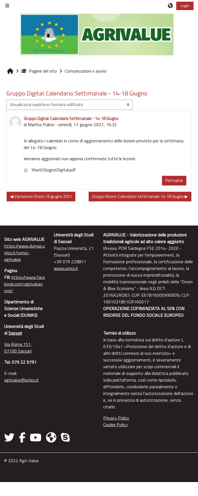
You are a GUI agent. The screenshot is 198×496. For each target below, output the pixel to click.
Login (184, 5)
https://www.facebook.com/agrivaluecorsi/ (24, 284)
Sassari (15, 333)
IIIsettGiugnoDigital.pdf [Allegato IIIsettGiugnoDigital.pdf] (50, 169)
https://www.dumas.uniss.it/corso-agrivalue (24, 253)
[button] (170, 5)
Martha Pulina (41, 124)
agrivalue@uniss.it (21, 380)
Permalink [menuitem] (174, 180)
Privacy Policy (116, 417)
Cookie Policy (115, 424)
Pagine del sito (39, 71)
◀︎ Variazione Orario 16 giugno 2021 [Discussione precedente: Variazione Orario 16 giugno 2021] (41, 196)
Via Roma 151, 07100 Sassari (18, 347)
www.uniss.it (66, 268)
